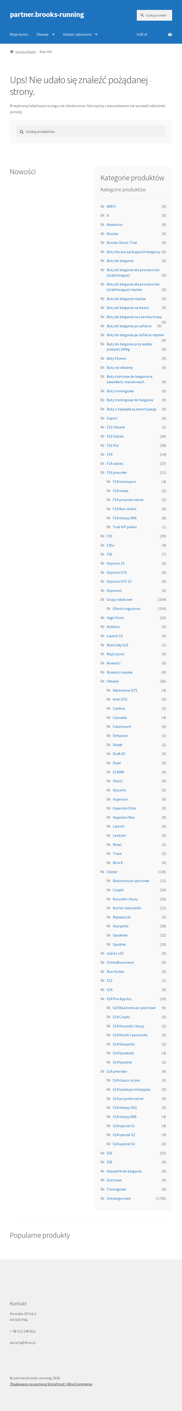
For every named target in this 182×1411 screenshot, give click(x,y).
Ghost (118, 781)
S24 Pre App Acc (119, 998)
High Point (115, 617)
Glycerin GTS (117, 572)
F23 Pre (113, 445)
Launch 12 (115, 635)
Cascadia (120, 717)
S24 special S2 (124, 1134)
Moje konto (19, 34)
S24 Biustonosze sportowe (134, 1007)
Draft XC (119, 753)
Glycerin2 (114, 590)
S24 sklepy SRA (125, 1116)
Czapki (118, 889)
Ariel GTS (120, 699)
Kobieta (113, 626)
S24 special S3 (124, 1143)
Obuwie (42, 34)
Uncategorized (118, 1198)
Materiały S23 (117, 645)
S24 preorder (117, 1071)
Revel (117, 844)
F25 (109, 536)
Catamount (122, 726)
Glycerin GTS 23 (119, 581)
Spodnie (119, 944)
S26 (109, 1162)
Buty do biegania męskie (126, 298)
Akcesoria (114, 224)
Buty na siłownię (120, 367)
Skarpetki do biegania (124, 1171)
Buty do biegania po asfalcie (129, 326)
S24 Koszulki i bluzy (128, 1026)
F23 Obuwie (116, 427)
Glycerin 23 (115, 563)
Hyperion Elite (124, 808)
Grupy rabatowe (119, 599)
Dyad (117, 762)
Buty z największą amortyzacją (131, 409)
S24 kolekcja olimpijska (131, 1089)
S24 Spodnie (122, 1062)
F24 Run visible (125, 508)
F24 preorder (117, 472)
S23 (109, 980)
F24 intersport (124, 481)
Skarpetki (120, 926)
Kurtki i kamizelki (127, 908)
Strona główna (25, 52)
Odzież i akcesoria (77, 34)
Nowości (113, 663)
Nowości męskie (120, 672)
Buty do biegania (120, 260)
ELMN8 (118, 772)
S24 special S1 (124, 1125)
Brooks (112, 233)
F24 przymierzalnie (128, 499)
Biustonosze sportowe (131, 880)
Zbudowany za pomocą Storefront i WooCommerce (51, 1384)
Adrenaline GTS (125, 690)
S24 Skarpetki (124, 1044)
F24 (109, 454)
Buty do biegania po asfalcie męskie (135, 334)
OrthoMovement (120, 962)
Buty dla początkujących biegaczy (133, 251)
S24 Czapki (121, 1016)
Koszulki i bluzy (125, 899)
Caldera (119, 708)
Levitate (119, 835)
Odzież (112, 871)
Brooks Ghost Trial (122, 242)
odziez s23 (115, 953)
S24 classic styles (126, 1080)
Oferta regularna (126, 608)
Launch (118, 826)
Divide (117, 744)
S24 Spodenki (123, 1053)
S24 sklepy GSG (125, 1107)
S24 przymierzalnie (128, 1098)
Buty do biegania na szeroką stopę (134, 316)
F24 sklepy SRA (125, 518)
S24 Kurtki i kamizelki (130, 1035)
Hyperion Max (124, 817)
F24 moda (120, 490)
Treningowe (116, 1189)
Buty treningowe (120, 391)
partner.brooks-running (47, 14)
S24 (109, 989)
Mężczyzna (115, 654)
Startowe (114, 1180)
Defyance (120, 735)
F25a (110, 545)
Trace (117, 853)
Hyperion (120, 799)
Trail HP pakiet (125, 526)
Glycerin (119, 790)
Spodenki (120, 935)
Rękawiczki (122, 917)
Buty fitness (116, 358)
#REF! (111, 206)
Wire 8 (118, 862)
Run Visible (115, 971)
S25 (109, 1153)
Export (112, 418)
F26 (109, 554)
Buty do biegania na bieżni (128, 307)
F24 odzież (115, 463)
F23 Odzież (115, 436)
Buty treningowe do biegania (130, 399)
